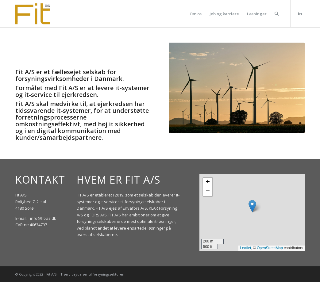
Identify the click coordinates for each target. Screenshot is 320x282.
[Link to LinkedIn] (300, 13)
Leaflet (245, 248)
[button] (252, 206)
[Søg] (277, 13)
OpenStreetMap (270, 248)
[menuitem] (196, 13)
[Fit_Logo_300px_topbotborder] (32, 13)
